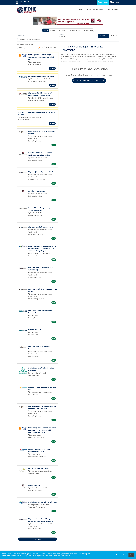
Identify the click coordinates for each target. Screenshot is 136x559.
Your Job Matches (74, 30)
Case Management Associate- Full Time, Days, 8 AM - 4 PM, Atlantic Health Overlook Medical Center (42, 430)
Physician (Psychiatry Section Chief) (41, 172)
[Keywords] (37, 36)
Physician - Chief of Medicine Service (41, 227)
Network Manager (34, 330)
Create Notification (50, 47)
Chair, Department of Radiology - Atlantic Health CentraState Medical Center (41, 57)
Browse (52, 30)
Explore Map (62, 30)
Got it (131, 555)
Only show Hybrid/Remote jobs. (30, 39)
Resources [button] (113, 10)
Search (45, 30)
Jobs (88, 10)
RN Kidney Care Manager (36, 191)
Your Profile (99, 10)
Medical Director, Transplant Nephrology (42, 502)
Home (81, 10)
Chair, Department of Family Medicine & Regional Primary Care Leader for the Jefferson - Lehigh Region (42, 248)
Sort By (20, 47)
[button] (114, 36)
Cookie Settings (121, 555)
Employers (114, 2)
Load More (37, 539)
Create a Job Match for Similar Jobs (89, 80)
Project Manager (34, 485)
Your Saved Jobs (87, 30)
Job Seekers (103, 2)
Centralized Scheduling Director (39, 468)
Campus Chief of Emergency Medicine (41, 76)
